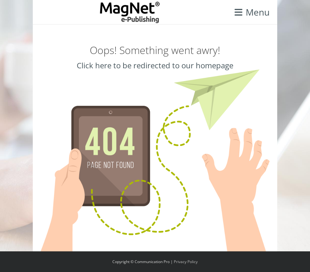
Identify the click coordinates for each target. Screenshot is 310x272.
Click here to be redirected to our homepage (155, 65)
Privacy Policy (186, 261)
